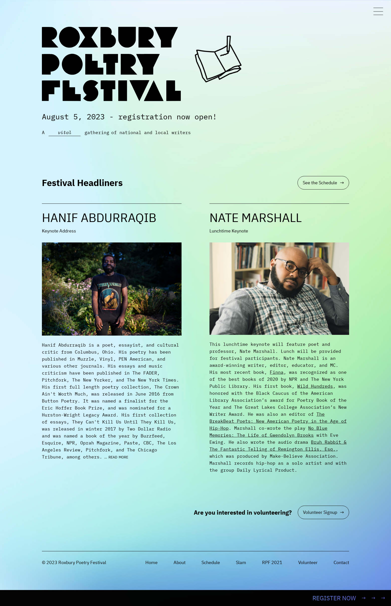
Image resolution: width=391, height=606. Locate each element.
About (180, 562)
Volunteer (308, 562)
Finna (277, 372)
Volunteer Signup (323, 512)
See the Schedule (323, 183)
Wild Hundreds (315, 386)
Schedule (210, 562)
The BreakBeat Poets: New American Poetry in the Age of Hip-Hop (278, 421)
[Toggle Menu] (378, 11)
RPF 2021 (272, 562)
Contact (341, 562)
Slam (241, 562)
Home (151, 562)
